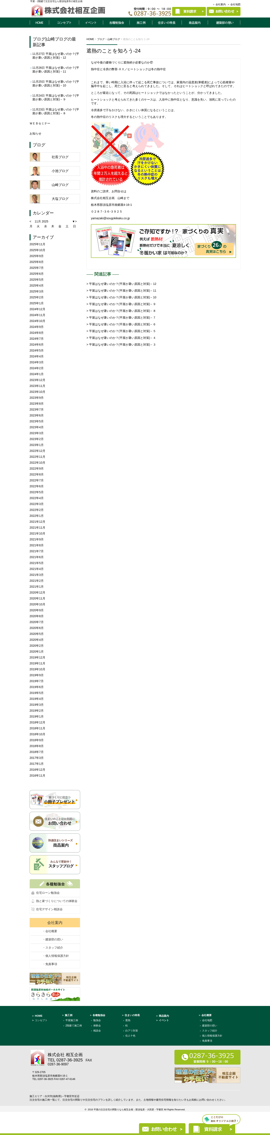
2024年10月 (37, 321)
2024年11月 (37, 315)
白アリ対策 (131, 1030)
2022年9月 (37, 468)
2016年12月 (37, 769)
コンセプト (64, 23)
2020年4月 (37, 639)
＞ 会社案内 (219, 4)
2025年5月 (37, 279)
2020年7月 (37, 622)
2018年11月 (37, 728)
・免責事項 (49, 964)
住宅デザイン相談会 (49, 909)
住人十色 (130, 1035)
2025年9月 (37, 256)
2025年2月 (37, 297)
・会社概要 (49, 931)
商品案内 (195, 23)
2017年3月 (37, 757)
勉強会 (97, 1020)
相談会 (97, 1030)
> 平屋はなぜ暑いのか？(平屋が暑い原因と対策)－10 (121, 297)
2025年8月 (37, 262)
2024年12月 (37, 309)
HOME (39, 23)
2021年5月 (37, 563)
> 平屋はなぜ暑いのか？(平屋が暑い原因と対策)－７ (121, 317)
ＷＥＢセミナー (40, 123)
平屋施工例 (71, 1020)
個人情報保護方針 (212, 1035)
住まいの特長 (167, 23)
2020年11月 (37, 598)
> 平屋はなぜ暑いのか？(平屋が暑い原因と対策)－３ (121, 344)
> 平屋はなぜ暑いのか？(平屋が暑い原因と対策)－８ (121, 310)
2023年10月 (37, 391)
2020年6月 (37, 628)
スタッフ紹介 (209, 1030)
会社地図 (207, 1020)
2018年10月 (37, 734)
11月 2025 (41, 221)
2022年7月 (37, 480)
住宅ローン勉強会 (48, 892)
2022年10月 (37, 462)
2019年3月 (37, 704)
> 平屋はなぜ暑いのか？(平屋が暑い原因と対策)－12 (121, 283)
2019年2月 (37, 710)
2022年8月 (37, 474)
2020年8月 (37, 616)
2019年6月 (37, 687)
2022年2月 (37, 510)
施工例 (141, 23)
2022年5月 (37, 492)
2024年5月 (37, 350)
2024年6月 (37, 344)
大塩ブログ (60, 199)
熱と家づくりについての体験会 (56, 901)
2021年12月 (37, 521)
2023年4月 (37, 427)
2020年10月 (37, 604)
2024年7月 (37, 338)
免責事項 (207, 1040)
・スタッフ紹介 (52, 947)
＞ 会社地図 (233, 4)
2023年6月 (37, 415)
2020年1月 (37, 651)
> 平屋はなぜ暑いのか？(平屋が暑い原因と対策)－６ (121, 324)
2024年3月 (37, 362)
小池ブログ (60, 171)
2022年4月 (37, 498)
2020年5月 (37, 633)
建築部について (224, 23)
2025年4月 (37, 285)
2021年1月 (37, 586)
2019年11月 (37, 663)
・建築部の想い (52, 939)
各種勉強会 (116, 23)
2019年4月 (37, 698)
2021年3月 (37, 574)
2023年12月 (37, 380)
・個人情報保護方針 (55, 955)
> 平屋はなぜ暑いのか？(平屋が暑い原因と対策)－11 (121, 290)
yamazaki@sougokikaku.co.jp (110, 218)
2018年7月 (37, 752)
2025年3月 (37, 291)
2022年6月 (37, 486)
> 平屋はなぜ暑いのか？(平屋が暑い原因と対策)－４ (121, 337)
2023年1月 (37, 445)
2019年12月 (37, 657)
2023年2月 (37, 439)
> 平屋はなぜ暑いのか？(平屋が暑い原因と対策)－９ (121, 304)
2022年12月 (37, 450)
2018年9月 (37, 740)
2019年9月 (37, 675)
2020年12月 (37, 592)
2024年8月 (37, 332)
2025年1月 (37, 303)
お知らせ (35, 133)
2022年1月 (37, 515)
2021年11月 (37, 527)
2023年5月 (37, 421)
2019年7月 (37, 681)
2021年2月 (37, 580)
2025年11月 (37, 244)
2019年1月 (37, 716)
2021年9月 (37, 539)
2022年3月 (37, 504)
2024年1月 (37, 374)
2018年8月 (37, 746)
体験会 (97, 1025)
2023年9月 (37, 397)
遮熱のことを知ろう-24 (113, 51)
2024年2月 (37, 368)
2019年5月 (37, 693)
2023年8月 (37, 403)
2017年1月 (37, 763)
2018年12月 (37, 722)
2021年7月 (37, 551)
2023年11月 (37, 386)
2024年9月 (37, 327)
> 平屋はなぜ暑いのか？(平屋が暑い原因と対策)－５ (121, 331)
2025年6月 (37, 273)
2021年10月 (37, 533)
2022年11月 (37, 456)
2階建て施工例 (73, 1025)
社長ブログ (60, 157)
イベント (91, 23)
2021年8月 (37, 545)
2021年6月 (37, 557)
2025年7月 (37, 267)
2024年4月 (37, 356)
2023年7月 (37, 409)
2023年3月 (37, 433)
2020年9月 (37, 610)
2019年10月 (37, 669)
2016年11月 (37, 775)
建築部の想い (209, 1025)
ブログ (39, 39)
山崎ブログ (57, 39)
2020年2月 (37, 645)
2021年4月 (37, 569)
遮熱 (127, 1020)
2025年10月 (37, 250)
